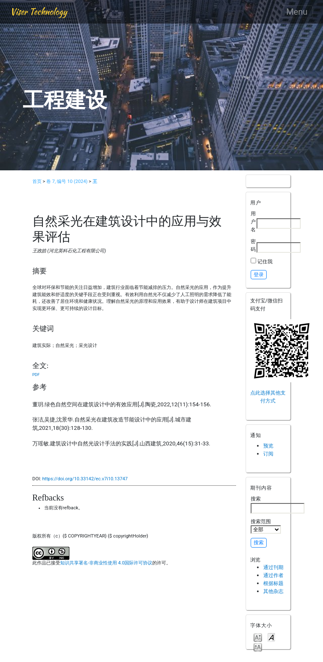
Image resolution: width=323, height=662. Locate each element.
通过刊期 (273, 567)
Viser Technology (38, 11)
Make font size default (271, 637)
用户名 (253, 221)
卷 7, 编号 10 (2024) (66, 181)
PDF (36, 374)
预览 (268, 445)
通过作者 (273, 575)
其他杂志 (273, 591)
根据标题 (273, 583)
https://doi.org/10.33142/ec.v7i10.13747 (84, 479)
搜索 (277, 504)
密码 (253, 245)
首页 (37, 181)
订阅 (268, 453)
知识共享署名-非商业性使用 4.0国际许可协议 (106, 563)
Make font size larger (258, 646)
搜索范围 (266, 526)
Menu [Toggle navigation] (296, 12)
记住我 (265, 261)
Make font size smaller (258, 637)
